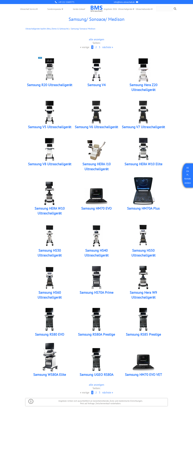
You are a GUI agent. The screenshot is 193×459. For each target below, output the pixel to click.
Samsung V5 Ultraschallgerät (49, 127)
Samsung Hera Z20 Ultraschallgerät (143, 87)
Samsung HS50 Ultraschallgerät (143, 252)
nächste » (107, 47)
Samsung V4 (96, 85)
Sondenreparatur (54, 9)
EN (187, 171)
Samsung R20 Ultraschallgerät (49, 85)
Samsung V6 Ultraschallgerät (96, 127)
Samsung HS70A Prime (96, 292)
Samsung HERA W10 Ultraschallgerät (50, 210)
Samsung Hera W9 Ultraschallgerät (143, 295)
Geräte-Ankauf (79, 9)
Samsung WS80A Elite (49, 374)
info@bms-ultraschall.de (124, 2)
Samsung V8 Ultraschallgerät (49, 164)
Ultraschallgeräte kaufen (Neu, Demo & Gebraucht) (47, 28)
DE (187, 167)
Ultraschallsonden (143, 9)
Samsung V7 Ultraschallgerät (143, 127)
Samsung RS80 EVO (49, 334)
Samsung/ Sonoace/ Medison (83, 28)
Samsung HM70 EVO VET (143, 374)
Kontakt (187, 178)
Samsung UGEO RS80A (96, 374)
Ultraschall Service (28, 9)
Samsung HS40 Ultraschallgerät (96, 252)
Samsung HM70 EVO (96, 208)
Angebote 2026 (110, 9)
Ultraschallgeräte (125, 9)
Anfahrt (188, 183)
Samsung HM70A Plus (143, 208)
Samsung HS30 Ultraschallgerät (50, 252)
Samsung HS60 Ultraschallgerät (50, 295)
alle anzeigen (96, 39)
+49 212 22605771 (66, 2)
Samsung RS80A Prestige (96, 334)
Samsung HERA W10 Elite (143, 164)
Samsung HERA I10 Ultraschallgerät (96, 166)
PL (188, 174)
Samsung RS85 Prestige (143, 334)
